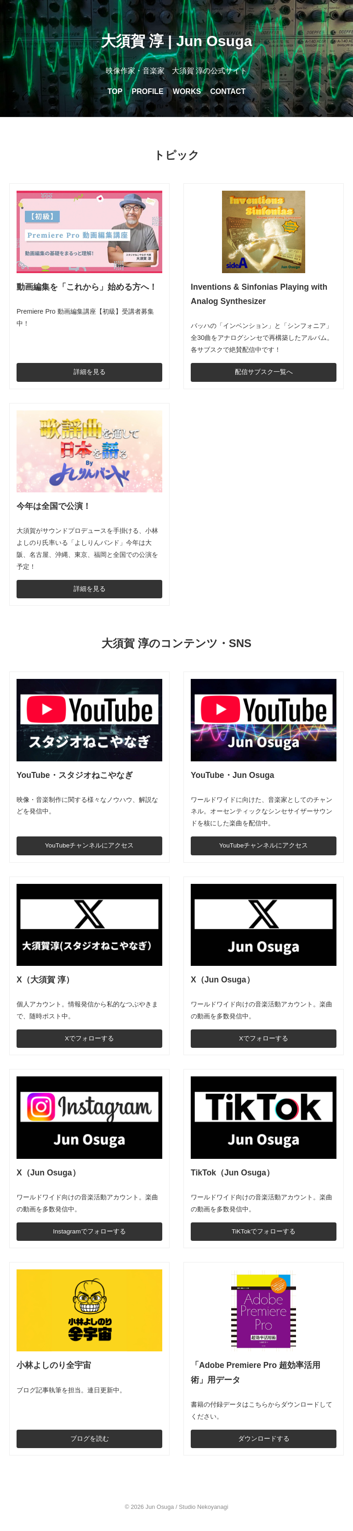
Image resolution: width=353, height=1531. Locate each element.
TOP (115, 91)
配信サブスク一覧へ (264, 371)
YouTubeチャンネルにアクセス (89, 845)
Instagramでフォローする (89, 1231)
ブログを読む (89, 1438)
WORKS (187, 91)
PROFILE (147, 91)
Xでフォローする (89, 1038)
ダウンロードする (264, 1438)
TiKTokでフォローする (264, 1231)
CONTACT (227, 91)
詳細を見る (90, 371)
